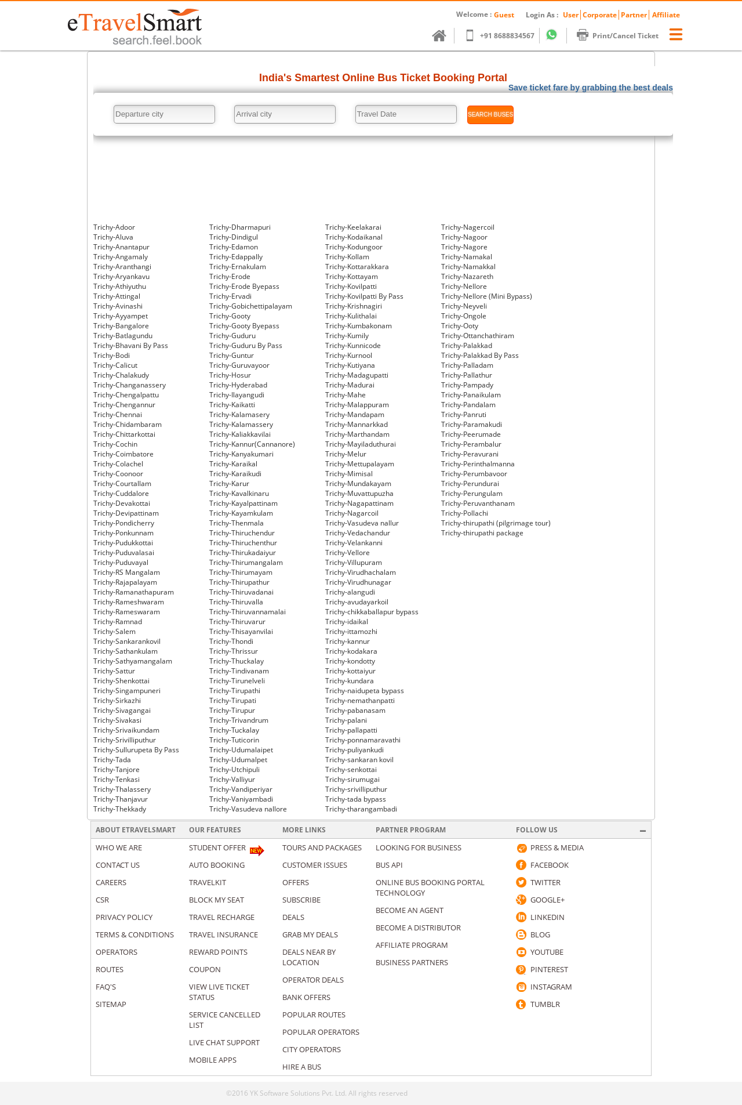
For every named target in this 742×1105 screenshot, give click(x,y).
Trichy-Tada (112, 760)
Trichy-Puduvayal (120, 562)
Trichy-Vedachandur (357, 533)
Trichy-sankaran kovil (359, 760)
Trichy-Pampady (467, 385)
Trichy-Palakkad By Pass (480, 355)
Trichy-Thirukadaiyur (242, 552)
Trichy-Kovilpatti (351, 286)
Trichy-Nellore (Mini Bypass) (486, 296)
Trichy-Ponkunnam (123, 533)
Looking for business (418, 847)
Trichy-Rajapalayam (125, 582)
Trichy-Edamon (233, 247)
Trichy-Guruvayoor (239, 365)
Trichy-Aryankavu (121, 276)
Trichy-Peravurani (470, 454)
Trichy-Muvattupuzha (359, 493)
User (571, 15)
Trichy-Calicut (115, 365)
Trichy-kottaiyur (350, 671)
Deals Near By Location (309, 957)
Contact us (118, 865)
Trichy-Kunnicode (353, 345)
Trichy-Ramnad (117, 621)
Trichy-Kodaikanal (354, 237)
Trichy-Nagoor (464, 237)
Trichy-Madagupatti (356, 375)
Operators (116, 952)
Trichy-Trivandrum (238, 720)
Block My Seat (216, 899)
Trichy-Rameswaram (126, 612)
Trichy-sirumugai (352, 779)
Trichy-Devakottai (121, 503)
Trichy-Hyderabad (238, 385)
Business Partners (412, 962)
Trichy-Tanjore (116, 769)
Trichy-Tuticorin (234, 740)
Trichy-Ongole (463, 316)
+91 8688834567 (504, 36)
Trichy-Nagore (464, 247)
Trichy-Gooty (229, 316)
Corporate (600, 15)
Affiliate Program (412, 945)
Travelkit (207, 882)
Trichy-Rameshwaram (128, 602)
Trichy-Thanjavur (120, 799)
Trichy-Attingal (116, 296)
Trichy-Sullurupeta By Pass (136, 750)
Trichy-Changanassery (129, 385)
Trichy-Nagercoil (467, 227)
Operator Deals (313, 979)
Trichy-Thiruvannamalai (247, 612)
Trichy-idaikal (346, 621)
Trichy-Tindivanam (239, 671)
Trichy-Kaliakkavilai (240, 434)
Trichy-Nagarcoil (352, 513)
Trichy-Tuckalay (234, 730)
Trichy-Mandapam (354, 414)
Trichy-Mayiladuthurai (360, 444)
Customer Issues (314, 865)
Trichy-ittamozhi (351, 631)
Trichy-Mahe (345, 395)
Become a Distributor (418, 927)
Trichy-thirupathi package (482, 533)
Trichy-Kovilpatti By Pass (364, 296)
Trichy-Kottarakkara (357, 266)
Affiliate (666, 15)
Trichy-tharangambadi (361, 809)
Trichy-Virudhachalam (360, 572)
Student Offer (217, 847)
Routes (109, 969)
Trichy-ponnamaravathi (363, 740)
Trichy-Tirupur (232, 710)
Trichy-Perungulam (472, 493)
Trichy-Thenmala (236, 523)
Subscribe (301, 899)
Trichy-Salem (114, 631)
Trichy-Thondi (231, 641)
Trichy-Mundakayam (358, 483)
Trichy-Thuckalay (236, 661)
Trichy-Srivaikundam (126, 730)
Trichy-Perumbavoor (474, 474)
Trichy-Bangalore (121, 326)
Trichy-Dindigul (233, 237)
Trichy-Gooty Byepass (244, 326)
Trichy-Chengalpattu (126, 395)
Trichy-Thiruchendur (242, 533)
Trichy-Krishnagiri (353, 306)
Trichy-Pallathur (466, 375)
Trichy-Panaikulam (471, 395)
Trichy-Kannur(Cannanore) (252, 444)
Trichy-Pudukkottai (123, 543)
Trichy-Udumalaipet (241, 750)
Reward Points (218, 952)
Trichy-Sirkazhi (117, 700)
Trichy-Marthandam (357, 434)
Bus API (389, 865)
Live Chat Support (224, 1042)
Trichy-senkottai (351, 769)
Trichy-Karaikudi (235, 474)
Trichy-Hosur (230, 375)
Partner (634, 15)
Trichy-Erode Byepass (244, 286)
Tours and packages (322, 847)
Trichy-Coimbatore (123, 454)
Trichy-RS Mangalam (126, 572)
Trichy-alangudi (350, 592)
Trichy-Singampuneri (127, 690)
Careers (111, 882)
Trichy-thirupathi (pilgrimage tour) (496, 523)
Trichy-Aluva (113, 237)
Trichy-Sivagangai (122, 710)
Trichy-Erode (229, 276)
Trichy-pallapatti (351, 730)
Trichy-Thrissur (233, 651)
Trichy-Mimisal (349, 474)
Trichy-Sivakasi (117, 720)
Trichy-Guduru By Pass (245, 345)
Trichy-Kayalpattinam (243, 503)
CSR (102, 899)
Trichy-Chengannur (124, 405)
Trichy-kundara (349, 681)
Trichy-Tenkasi (116, 779)
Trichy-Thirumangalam (246, 562)
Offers (295, 882)
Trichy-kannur (347, 641)
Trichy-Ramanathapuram (133, 592)
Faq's (106, 986)
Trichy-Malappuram (357, 405)
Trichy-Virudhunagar (358, 582)
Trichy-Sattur (114, 671)
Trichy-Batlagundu (122, 335)
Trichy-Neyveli (464, 306)
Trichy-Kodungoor (354, 247)
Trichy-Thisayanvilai (241, 631)
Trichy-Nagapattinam (359, 503)
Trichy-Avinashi (118, 306)
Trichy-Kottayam (351, 276)
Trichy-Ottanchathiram (477, 335)
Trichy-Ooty (459, 326)
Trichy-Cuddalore (121, 493)
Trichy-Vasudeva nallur (362, 523)
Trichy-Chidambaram (127, 424)
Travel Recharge (221, 917)
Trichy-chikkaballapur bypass (372, 612)
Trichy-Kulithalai (351, 316)
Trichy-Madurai (349, 385)
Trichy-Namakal (466, 257)
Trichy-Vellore (347, 552)
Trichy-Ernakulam (237, 266)
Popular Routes (313, 1014)
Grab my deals (310, 934)
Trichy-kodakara (351, 651)
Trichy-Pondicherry (123, 523)
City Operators (311, 1049)
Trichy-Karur (229, 483)
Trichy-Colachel (118, 464)
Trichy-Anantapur (121, 247)
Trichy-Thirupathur (239, 582)
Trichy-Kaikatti (232, 405)
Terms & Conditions (135, 934)
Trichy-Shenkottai (121, 681)
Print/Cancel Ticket (623, 36)
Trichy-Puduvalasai (123, 552)
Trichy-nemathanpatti (360, 700)
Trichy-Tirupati (232, 700)
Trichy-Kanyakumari (241, 454)
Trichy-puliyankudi (354, 750)
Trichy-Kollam (347, 257)
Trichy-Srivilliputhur (124, 740)
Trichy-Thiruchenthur (243, 543)
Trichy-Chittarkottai (124, 434)
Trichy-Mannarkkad (356, 424)
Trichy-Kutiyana (350, 365)
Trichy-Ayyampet (120, 316)
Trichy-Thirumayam (240, 572)
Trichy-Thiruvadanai (241, 592)
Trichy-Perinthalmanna (478, 464)
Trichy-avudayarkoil (356, 602)
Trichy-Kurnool (348, 355)
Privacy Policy (124, 917)
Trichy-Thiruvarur (237, 621)
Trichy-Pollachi (464, 513)
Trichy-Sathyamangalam (132, 661)
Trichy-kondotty (350, 661)
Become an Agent (409, 910)
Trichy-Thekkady (119, 809)
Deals (293, 917)
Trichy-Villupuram (353, 562)
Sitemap (111, 1004)
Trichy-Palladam (467, 365)
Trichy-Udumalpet (238, 760)
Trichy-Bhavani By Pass (130, 345)
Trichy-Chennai (117, 414)
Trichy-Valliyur (232, 779)
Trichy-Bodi (111, 355)
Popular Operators (320, 1032)
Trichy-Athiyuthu (119, 286)
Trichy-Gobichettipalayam (250, 306)
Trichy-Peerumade (471, 434)
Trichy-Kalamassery (241, 424)
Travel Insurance (223, 934)
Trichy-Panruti (463, 414)
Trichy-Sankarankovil (127, 641)
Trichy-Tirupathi (234, 690)
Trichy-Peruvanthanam (478, 503)
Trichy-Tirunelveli (237, 681)
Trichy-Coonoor (118, 474)
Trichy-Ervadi (230, 296)
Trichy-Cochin (115, 444)
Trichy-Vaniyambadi (241, 799)
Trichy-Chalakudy (121, 375)
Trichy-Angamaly (120, 257)
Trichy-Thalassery (122, 789)
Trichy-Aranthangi (122, 266)
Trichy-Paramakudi (471, 424)
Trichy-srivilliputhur (356, 789)
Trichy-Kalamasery (239, 414)
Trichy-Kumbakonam (358, 326)
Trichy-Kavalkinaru (239, 493)
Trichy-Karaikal (233, 464)
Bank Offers (306, 997)
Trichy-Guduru (232, 335)
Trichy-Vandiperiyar (240, 789)
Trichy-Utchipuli (234, 769)
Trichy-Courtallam (122, 483)
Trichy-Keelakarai (353, 227)
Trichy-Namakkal (468, 266)
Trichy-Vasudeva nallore (248, 809)
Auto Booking (217, 865)
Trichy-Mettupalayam (359, 464)
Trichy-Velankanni (354, 543)
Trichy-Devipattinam (126, 513)
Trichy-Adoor (114, 227)
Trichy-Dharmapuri (240, 227)
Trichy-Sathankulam (125, 651)
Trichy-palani (346, 720)
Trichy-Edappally (236, 257)
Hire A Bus (301, 1066)
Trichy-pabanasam (355, 710)
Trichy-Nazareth (467, 276)
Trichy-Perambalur (471, 444)
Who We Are (119, 847)
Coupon (205, 969)
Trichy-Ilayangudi (236, 395)
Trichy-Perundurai (470, 483)
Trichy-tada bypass (355, 799)
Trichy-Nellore (464, 286)
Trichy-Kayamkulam (241, 513)
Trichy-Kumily (347, 335)
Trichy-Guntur (231, 355)
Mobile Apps (213, 1060)
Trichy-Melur (345, 454)
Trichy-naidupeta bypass (364, 690)
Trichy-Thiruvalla (236, 602)
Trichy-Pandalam (468, 405)
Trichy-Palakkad (466, 345)
